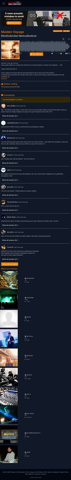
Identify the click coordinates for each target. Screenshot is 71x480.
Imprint (62, 472)
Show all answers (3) (10, 240)
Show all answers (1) (10, 116)
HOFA (4, 472)
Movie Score (66, 31)
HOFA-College (30, 472)
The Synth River (9, 202)
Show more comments (9, 264)
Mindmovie (8, 138)
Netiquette (56, 472)
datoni (6, 170)
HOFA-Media (39, 472)
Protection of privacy (40, 474)
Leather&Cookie (10, 123)
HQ (69, 39)
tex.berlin (7, 232)
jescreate (7, 187)
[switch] (64, 39)
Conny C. (7, 155)
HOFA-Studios (48, 472)
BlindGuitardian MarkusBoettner (19, 35)
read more (4, 78)
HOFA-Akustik (20, 472)
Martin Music (8, 217)
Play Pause (36, 54)
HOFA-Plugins (11, 472)
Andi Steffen (8, 106)
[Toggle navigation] (3, 3)
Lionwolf (7, 247)
